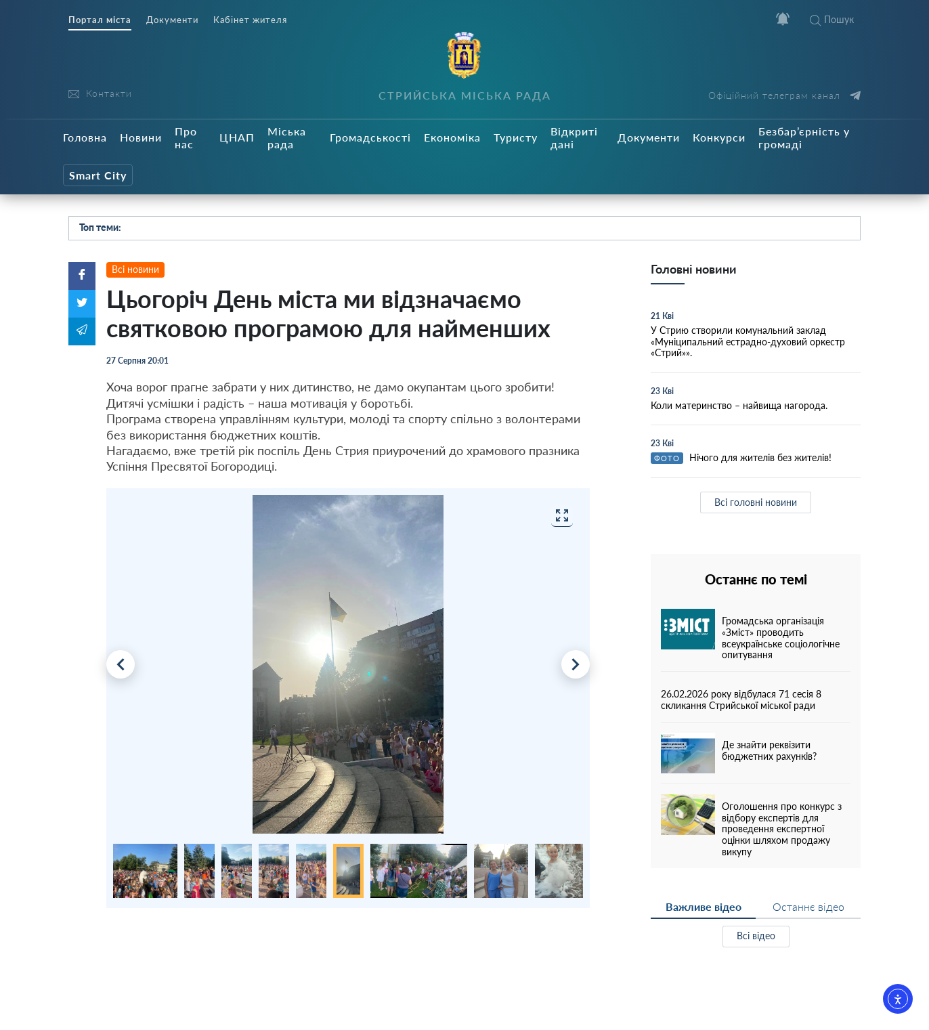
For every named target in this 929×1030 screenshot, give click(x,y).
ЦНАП (237, 137)
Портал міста (99, 20)
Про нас (186, 137)
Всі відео (756, 935)
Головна (85, 137)
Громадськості (370, 137)
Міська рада (286, 137)
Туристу (516, 137)
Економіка (452, 137)
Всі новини (135, 269)
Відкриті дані (574, 137)
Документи (172, 20)
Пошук (832, 19)
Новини (141, 137)
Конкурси (719, 137)
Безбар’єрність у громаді (804, 137)
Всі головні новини (755, 502)
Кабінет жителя (250, 20)
